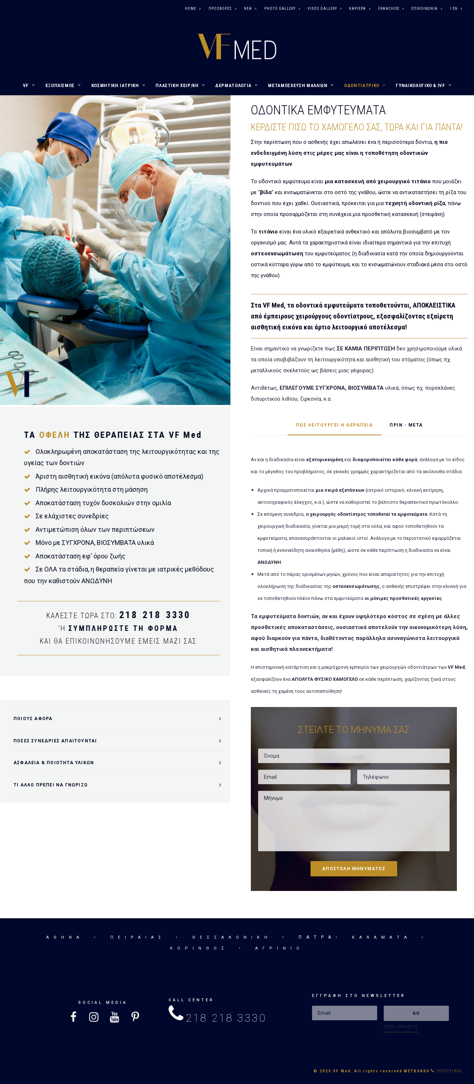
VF (29, 85)
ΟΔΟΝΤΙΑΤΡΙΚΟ (364, 85)
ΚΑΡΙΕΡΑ (359, 9)
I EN (456, 9)
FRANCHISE (391, 9)
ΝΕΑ (250, 9)
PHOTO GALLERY (282, 9)
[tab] (118, 718)
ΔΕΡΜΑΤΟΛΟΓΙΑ (236, 85)
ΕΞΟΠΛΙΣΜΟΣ (63, 85)
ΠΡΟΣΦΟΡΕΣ (222, 9)
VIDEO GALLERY (324, 9)
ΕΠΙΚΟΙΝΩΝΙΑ (426, 9)
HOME (193, 9)
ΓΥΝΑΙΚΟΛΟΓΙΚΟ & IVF (423, 85)
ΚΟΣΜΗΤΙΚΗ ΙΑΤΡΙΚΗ (118, 85)
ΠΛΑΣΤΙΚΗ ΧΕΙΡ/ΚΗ (180, 85)
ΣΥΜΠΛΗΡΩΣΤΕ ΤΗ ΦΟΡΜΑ (97, 628)
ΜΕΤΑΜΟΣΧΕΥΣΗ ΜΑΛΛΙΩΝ (300, 85)
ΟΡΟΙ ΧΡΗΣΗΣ (401, 1026)
